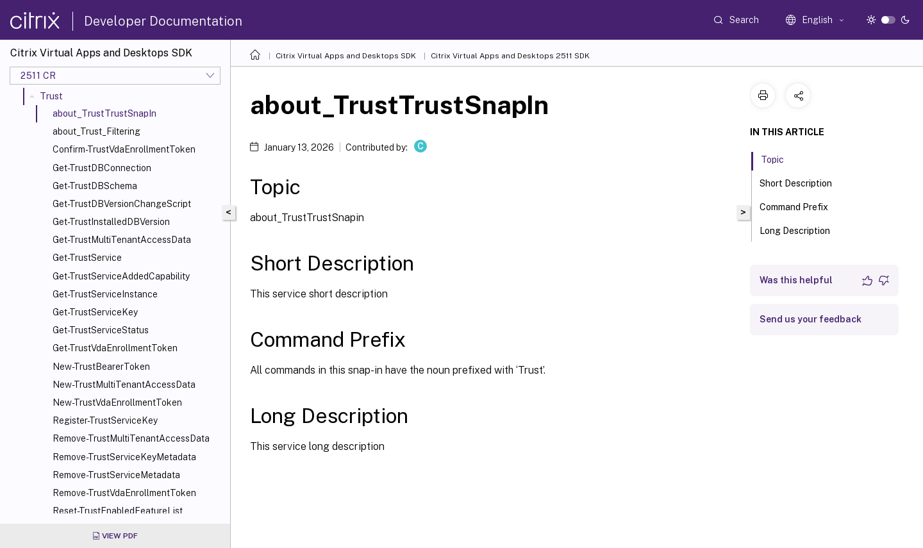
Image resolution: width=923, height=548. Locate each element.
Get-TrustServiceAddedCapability (121, 276)
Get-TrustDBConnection (102, 168)
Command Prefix (801, 205)
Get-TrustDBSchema (95, 186)
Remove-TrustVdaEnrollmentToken (124, 493)
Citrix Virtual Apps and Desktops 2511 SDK (510, 55)
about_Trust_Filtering (96, 131)
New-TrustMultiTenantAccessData (124, 384)
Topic (779, 158)
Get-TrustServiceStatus (101, 330)
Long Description (802, 229)
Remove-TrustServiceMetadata (116, 475)
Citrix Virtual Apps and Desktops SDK (346, 55)
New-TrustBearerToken (101, 366)
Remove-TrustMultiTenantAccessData (131, 438)
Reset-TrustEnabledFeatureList (118, 511)
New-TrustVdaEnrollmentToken (117, 402)
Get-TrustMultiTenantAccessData (122, 240)
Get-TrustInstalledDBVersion (111, 222)
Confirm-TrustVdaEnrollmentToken (124, 149)
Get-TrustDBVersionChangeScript (122, 204)
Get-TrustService (87, 258)
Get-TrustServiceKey (95, 312)
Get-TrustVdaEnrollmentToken (115, 348)
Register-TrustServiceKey (105, 420)
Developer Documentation (163, 21)
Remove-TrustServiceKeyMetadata (124, 457)
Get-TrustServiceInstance (105, 294)
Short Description (803, 182)
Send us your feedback (810, 319)
